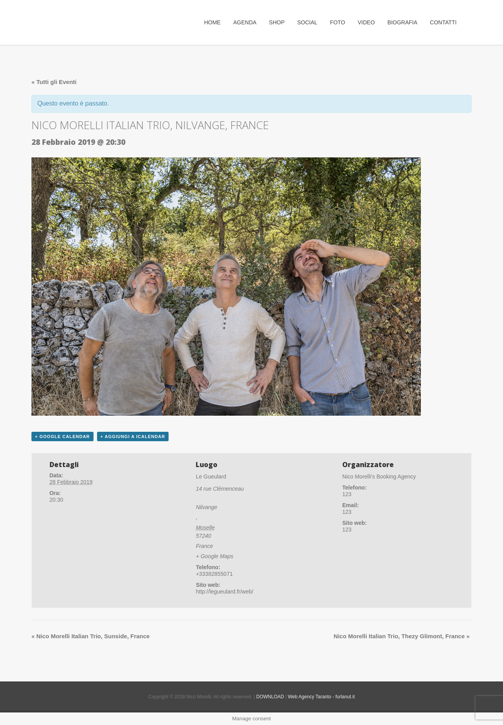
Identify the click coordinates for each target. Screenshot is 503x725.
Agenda (244, 22)
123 (346, 529)
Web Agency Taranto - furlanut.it (321, 696)
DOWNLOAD (270, 696)
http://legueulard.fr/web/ (224, 591)
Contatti (443, 22)
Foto (337, 22)
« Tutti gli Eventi (54, 82)
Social (307, 22)
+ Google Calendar (62, 436)
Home (212, 22)
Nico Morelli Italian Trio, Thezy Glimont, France (402, 636)
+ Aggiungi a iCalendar (133, 436)
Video (366, 22)
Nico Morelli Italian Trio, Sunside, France (90, 636)
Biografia (402, 22)
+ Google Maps (214, 556)
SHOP (277, 22)
